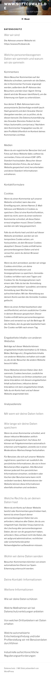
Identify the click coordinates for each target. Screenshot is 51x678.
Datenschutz (9, 668)
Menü (25, 19)
